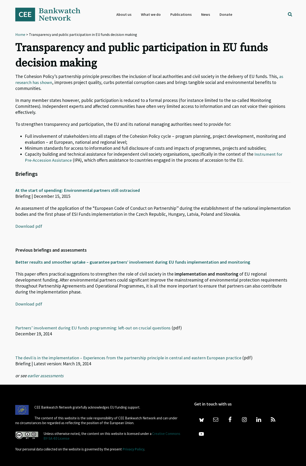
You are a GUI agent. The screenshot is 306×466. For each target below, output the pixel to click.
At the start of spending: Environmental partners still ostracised (79, 190)
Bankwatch (51, 14)
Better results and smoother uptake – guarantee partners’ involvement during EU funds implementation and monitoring (134, 262)
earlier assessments (46, 375)
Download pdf (29, 226)
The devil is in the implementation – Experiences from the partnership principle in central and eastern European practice (132, 358)
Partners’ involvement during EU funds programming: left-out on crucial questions (94, 328)
